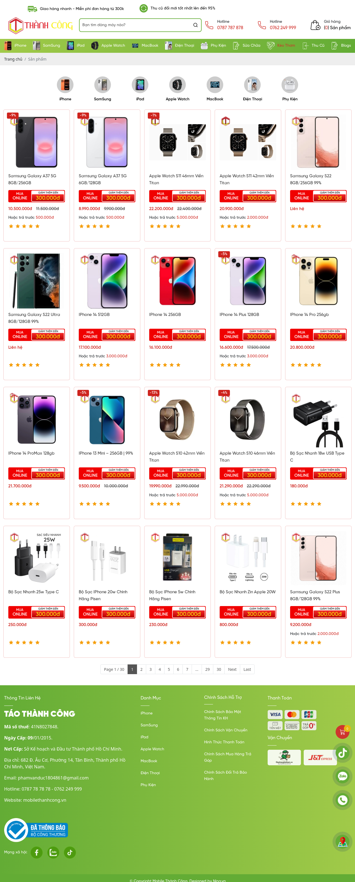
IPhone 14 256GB (165, 315)
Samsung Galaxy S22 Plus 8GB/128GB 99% (315, 595)
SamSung (46, 45)
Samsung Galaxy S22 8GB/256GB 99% (310, 179)
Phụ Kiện (213, 45)
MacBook (144, 45)
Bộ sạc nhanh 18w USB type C (317, 457)
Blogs (341, 45)
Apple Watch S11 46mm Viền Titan (176, 179)
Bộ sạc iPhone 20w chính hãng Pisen (103, 595)
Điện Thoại (179, 45)
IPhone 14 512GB (94, 315)
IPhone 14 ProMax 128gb (31, 453)
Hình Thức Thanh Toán (224, 742)
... (196, 669)
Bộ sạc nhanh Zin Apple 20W (248, 592)
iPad (76, 45)
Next (232, 669)
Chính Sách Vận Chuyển (225, 730)
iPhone (15, 45)
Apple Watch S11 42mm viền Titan (247, 179)
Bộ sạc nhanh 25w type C (33, 592)
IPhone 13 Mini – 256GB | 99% (106, 453)
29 (207, 669)
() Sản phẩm (337, 28)
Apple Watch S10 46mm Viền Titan (247, 457)
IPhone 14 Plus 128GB (239, 315)
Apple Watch (108, 45)
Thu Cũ (312, 45)
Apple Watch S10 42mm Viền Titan (176, 457)
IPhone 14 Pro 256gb (309, 315)
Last (247, 669)
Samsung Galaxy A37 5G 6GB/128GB (103, 179)
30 (219, 669)
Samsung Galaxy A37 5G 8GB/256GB (32, 179)
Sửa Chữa (246, 45)
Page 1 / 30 (114, 669)
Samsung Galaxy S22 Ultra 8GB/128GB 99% (34, 318)
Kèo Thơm (281, 45)
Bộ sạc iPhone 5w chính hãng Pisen (172, 595)
